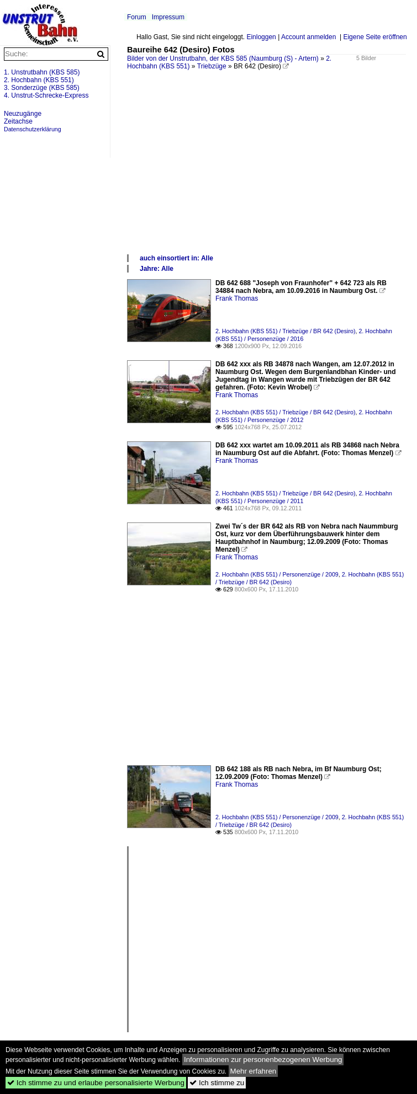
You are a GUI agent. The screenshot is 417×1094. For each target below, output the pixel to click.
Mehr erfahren (253, 1071)
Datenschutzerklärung (32, 129)
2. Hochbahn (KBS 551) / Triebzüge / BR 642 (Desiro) (285, 331)
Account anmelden (308, 37)
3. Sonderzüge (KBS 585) (42, 88)
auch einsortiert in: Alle (176, 258)
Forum (136, 17)
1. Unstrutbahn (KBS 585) (42, 72)
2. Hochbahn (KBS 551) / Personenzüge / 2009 (277, 574)
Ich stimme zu (216, 1083)
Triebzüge (211, 66)
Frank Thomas (236, 298)
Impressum (168, 17)
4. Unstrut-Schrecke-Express (46, 95)
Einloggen (261, 37)
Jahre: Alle (156, 269)
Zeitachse (18, 121)
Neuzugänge (22, 114)
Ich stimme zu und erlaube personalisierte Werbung (95, 1083)
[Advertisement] (266, 170)
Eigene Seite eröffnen (375, 37)
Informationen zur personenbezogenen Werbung (263, 1059)
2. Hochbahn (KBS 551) (39, 80)
